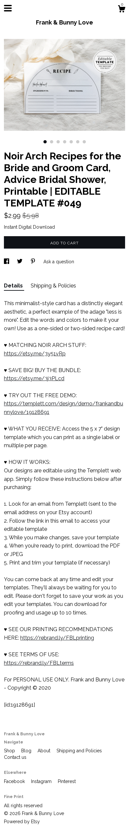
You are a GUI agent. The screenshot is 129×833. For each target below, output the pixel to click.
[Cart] (121, 10)
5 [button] (71, 141)
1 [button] (45, 141)
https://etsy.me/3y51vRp (35, 354)
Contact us (15, 757)
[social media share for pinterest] (33, 261)
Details (14, 286)
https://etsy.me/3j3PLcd (34, 378)
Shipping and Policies (79, 750)
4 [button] (64, 141)
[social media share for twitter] (20, 261)
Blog (27, 750)
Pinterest (67, 781)
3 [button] (58, 141)
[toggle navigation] (8, 8)
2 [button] (51, 141)
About (45, 750)
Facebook (15, 781)
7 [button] (84, 141)
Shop (10, 750)
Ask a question (58, 261)
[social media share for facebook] (7, 261)
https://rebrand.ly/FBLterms (39, 663)
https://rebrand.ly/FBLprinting (57, 638)
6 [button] (77, 141)
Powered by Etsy (22, 821)
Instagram (42, 781)
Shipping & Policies (53, 286)
